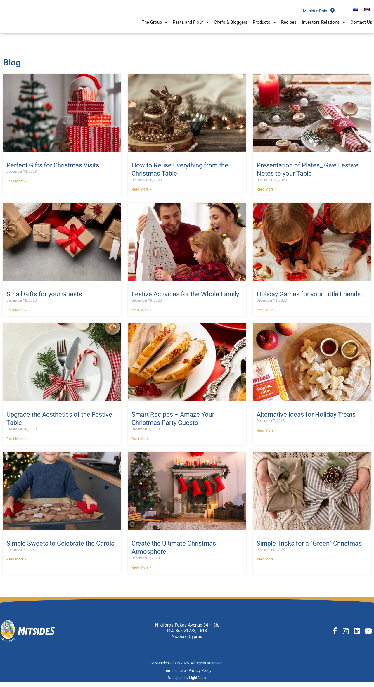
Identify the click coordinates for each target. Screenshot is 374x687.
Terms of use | (176, 675)
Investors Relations (323, 26)
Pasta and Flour (191, 26)
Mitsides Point (314, 12)
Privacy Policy (200, 675)
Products (264, 26)
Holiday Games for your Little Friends (309, 298)
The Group (154, 26)
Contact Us (361, 25)
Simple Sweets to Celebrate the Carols (60, 547)
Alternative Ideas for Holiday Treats (306, 418)
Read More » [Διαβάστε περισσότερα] (16, 185)
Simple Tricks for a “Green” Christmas (309, 547)
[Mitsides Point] (332, 12)
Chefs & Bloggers (230, 25)
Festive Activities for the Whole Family (185, 298)
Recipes (289, 25)
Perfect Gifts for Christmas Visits (52, 168)
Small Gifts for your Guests (44, 298)
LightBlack (198, 683)
